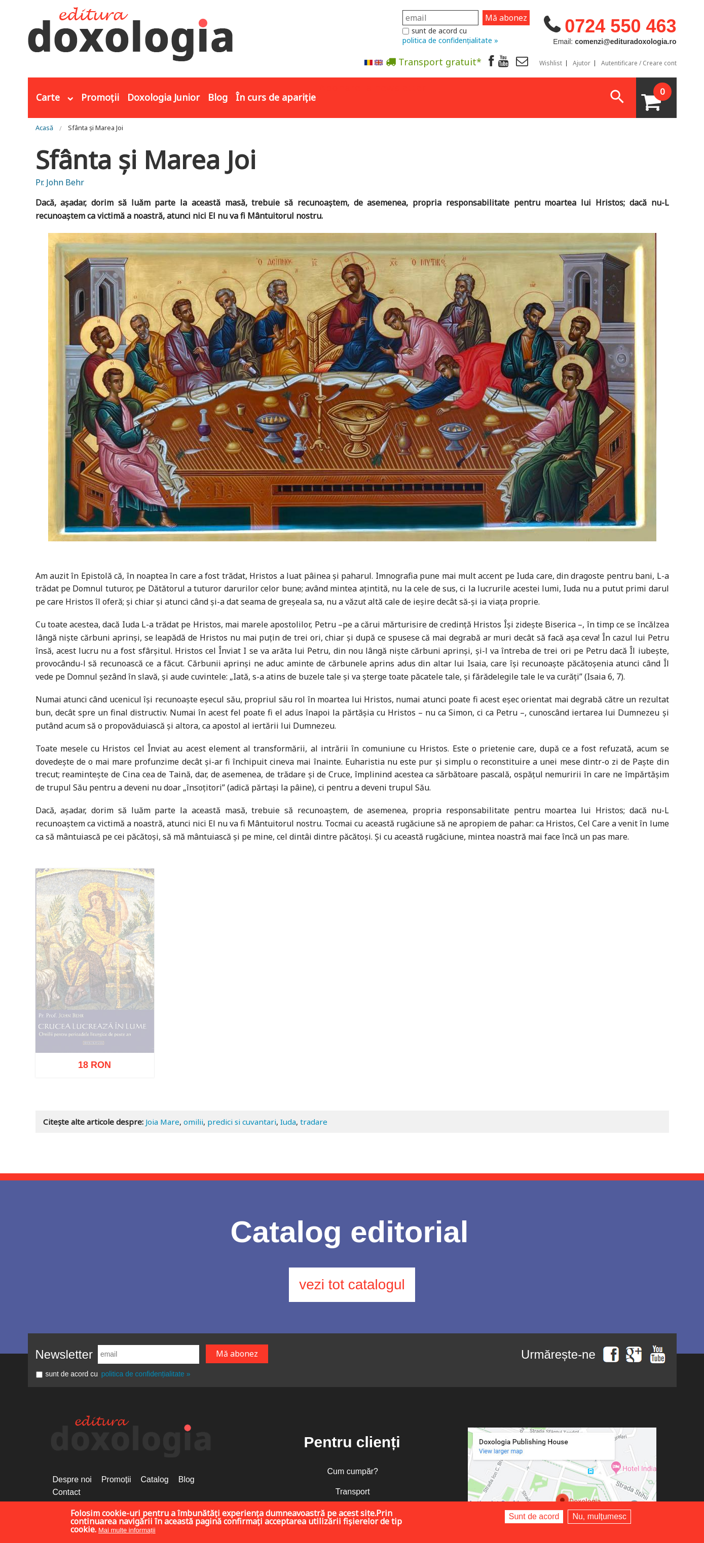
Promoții (100, 97)
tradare (313, 1122)
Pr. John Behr (59, 182)
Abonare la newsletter (372, 87)
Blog (218, 97)
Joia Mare (162, 1122)
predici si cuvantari (241, 1122)
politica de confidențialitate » (450, 40)
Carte (48, 97)
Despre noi (72, 1479)
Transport (353, 1491)
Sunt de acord (534, 1516)
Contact (67, 1492)
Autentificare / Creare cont (639, 63)
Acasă (44, 127)
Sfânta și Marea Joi (95, 127)
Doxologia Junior (163, 97)
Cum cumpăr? (352, 1471)
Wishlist (550, 63)
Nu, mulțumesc (599, 1516)
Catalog (155, 1479)
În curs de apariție (276, 97)
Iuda (288, 1122)
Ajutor (581, 63)
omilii (193, 1122)
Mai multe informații (127, 1530)
